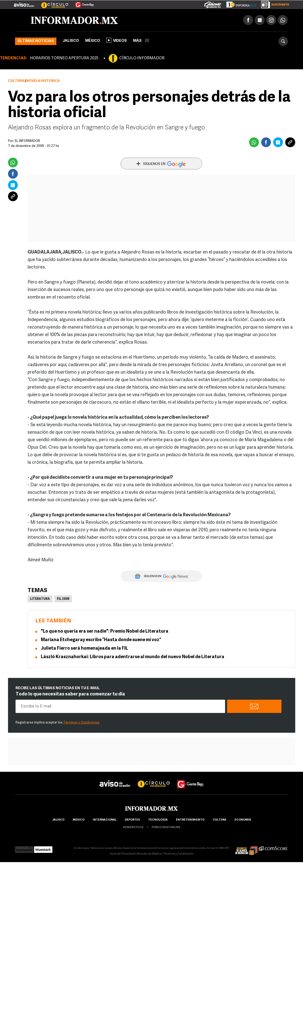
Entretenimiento (190, 820)
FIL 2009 (63, 599)
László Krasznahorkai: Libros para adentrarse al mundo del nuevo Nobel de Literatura (132, 657)
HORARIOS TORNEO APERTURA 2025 (64, 58)
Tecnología (158, 820)
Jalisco (71, 41)
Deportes (132, 820)
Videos (116, 40)
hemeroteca (133, 827)
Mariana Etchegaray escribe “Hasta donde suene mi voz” (101, 640)
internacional (105, 820)
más (141, 41)
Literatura (40, 599)
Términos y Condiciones (81, 722)
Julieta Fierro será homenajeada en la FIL (84, 648)
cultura (219, 820)
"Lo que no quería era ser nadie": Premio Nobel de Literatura (104, 631)
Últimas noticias (36, 41)
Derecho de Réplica (149, 854)
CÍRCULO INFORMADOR (141, 58)
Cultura (16, 81)
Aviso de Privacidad (122, 854)
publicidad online (166, 827)
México (92, 41)
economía (243, 820)
